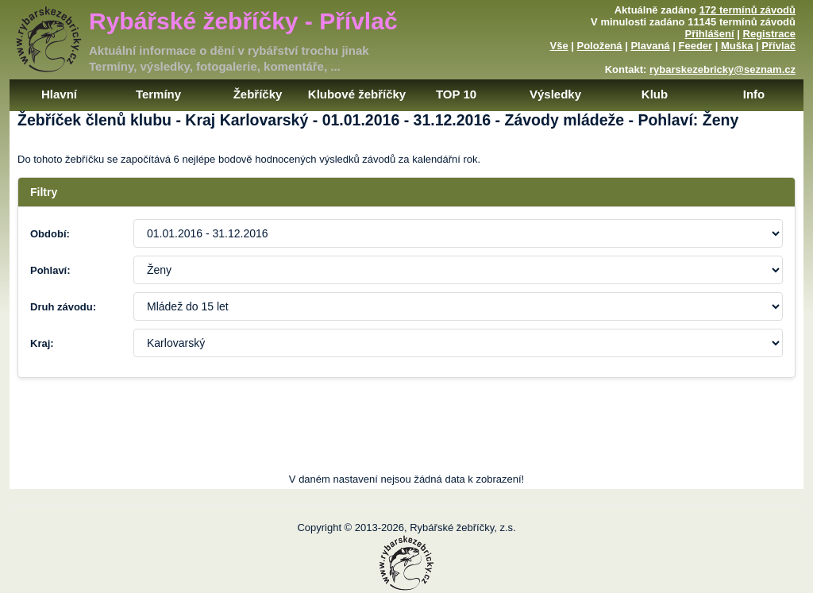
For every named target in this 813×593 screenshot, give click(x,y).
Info (754, 94)
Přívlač (778, 46)
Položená (599, 46)
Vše (558, 46)
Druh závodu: (63, 307)
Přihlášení (709, 34)
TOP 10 (456, 94)
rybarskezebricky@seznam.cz (722, 69)
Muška (737, 46)
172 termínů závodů (747, 10)
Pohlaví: (50, 270)
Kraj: (42, 343)
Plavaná (649, 46)
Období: (50, 234)
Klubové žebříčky (357, 94)
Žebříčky (258, 94)
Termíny (158, 94)
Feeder (695, 46)
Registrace (769, 34)
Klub (655, 94)
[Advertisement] (406, 437)
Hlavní (59, 94)
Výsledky (555, 94)
